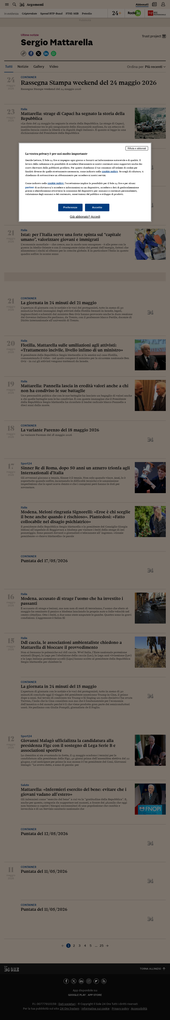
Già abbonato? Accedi (85, 216)
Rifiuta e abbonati (137, 148)
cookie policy (110, 171)
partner (29, 187)
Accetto (97, 207)
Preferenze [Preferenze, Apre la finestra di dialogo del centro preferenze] (70, 207)
